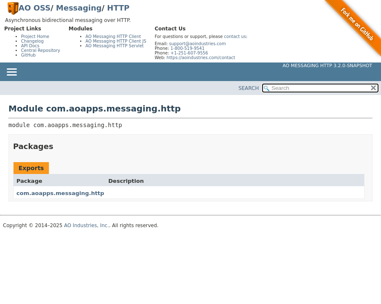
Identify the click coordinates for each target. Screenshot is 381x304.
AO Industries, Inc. (86, 225)
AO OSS (35, 7)
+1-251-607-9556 (189, 53)
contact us (235, 36)
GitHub (28, 55)
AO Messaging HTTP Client (113, 36)
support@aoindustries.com (197, 43)
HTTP (118, 7)
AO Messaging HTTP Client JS (116, 41)
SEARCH (249, 88)
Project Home (35, 36)
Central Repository (40, 50)
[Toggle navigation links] (11, 73)
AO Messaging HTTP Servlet (115, 45)
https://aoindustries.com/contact (200, 57)
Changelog (32, 41)
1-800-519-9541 (188, 48)
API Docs (30, 45)
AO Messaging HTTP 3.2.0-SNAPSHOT (327, 65)
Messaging (79, 7)
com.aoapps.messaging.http (60, 193)
